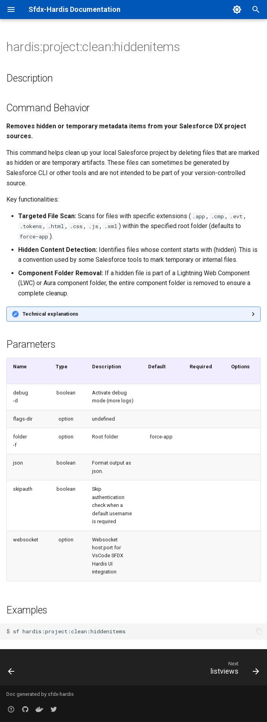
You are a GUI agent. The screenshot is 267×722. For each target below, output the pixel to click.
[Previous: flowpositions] (12, 670)
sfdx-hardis (61, 694)
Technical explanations (50, 314)
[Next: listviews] (233, 670)
